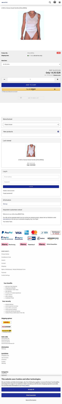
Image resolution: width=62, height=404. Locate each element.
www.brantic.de (5, 340)
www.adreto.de (7, 219)
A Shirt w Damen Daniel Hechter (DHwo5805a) (31, 160)
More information (31, 400)
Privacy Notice (25, 385)
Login (31, 186)
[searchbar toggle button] (49, 2)
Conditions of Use (6, 257)
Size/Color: (4, 60)
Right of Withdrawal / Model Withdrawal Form (13, 269)
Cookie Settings (5, 275)
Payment (3, 272)
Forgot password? (7, 193)
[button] (4, 79)
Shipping (3, 266)
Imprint (3, 260)
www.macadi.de (5, 342)
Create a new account (8, 190)
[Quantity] (31, 79)
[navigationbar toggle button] (59, 2)
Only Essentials (31, 395)
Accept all (31, 389)
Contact (3, 263)
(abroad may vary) (38, 55)
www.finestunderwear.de (7, 343)
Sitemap (5, 204)
